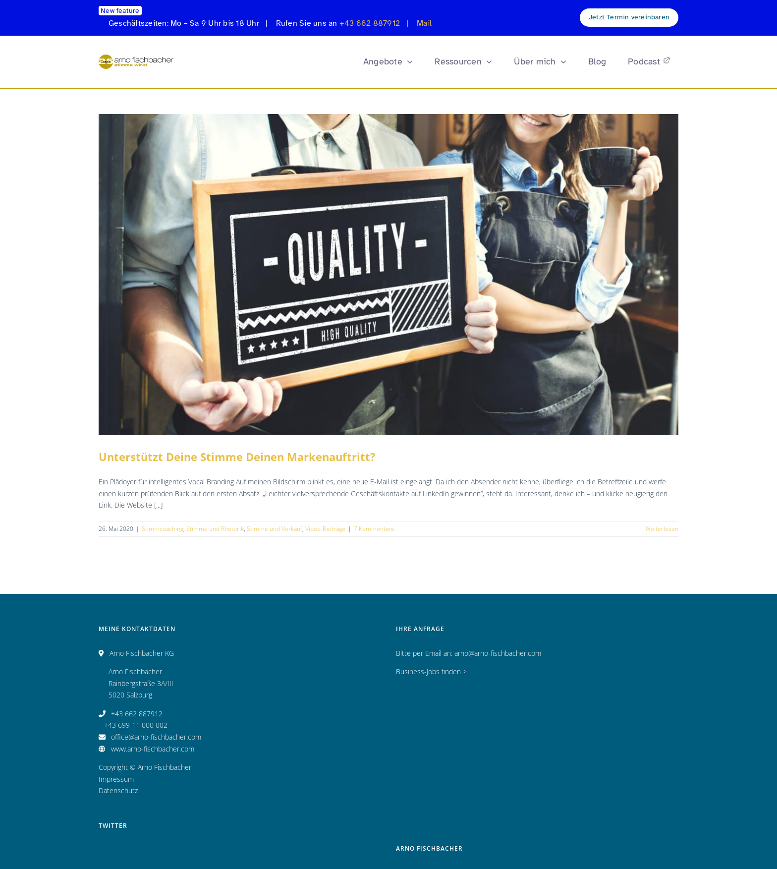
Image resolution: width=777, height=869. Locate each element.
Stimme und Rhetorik (215, 528)
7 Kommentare (374, 528)
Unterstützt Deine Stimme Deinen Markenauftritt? (237, 456)
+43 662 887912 (369, 23)
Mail (424, 23)
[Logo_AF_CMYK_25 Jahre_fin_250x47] (136, 57)
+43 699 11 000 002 (135, 725)
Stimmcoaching (162, 528)
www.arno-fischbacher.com (152, 748)
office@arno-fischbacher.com (156, 737)
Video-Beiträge (325, 528)
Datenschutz (118, 790)
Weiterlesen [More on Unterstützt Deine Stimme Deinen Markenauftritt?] (661, 528)
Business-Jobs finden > (431, 671)
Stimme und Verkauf (274, 528)
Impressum (116, 779)
